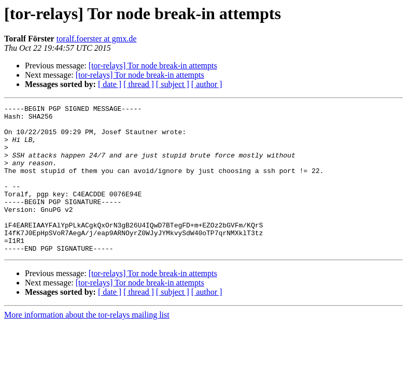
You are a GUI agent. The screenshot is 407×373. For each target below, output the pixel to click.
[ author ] (206, 84)
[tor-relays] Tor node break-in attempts (153, 65)
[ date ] (109, 84)
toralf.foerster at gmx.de (97, 38)
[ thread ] (138, 84)
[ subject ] (172, 84)
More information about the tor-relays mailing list (87, 344)
